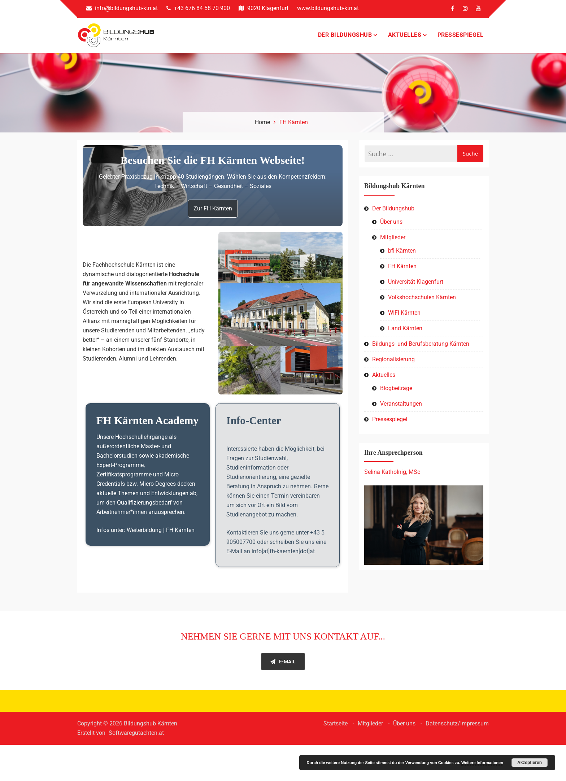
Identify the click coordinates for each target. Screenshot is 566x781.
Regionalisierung (393, 364)
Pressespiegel (460, 37)
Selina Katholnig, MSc (392, 477)
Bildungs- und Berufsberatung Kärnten (420, 349)
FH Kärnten (402, 271)
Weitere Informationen (482, 762)
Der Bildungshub (345, 37)
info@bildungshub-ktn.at (122, 8)
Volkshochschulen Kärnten (422, 302)
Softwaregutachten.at (136, 768)
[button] (280, 327)
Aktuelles (405, 37)
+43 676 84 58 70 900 (198, 8)
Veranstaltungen (401, 409)
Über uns (391, 227)
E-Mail (283, 698)
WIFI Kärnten (404, 318)
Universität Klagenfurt (415, 287)
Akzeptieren (529, 762)
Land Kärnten (405, 333)
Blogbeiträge (396, 393)
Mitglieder (392, 242)
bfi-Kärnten (402, 256)
